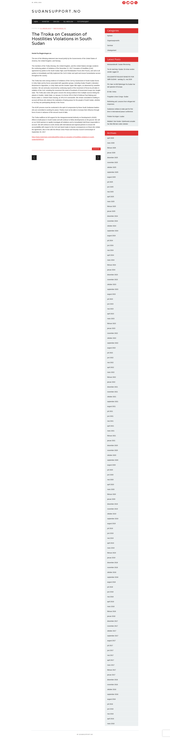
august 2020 (111, 465)
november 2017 (112, 626)
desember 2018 (112, 562)
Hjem (36, 21)
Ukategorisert (111, 50)
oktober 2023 (111, 284)
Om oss (56, 21)
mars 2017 (110, 665)
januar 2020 (111, 499)
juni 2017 (110, 650)
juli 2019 (110, 528)
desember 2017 (112, 621)
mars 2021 (110, 431)
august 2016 (111, 699)
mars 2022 (110, 372)
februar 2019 (111, 553)
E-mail (132, 2)
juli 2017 (110, 645)
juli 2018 (110, 587)
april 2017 (110, 660)
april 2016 (110, 719)
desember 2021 (112, 387)
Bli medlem (68, 21)
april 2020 (110, 484)
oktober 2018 (111, 572)
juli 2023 (110, 299)
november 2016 (112, 684)
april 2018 (110, 601)
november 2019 (112, 509)
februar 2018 (111, 611)
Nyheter (45, 21)
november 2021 (112, 392)
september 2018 (112, 577)
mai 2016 (110, 714)
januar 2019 (111, 558)
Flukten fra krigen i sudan (115, 116)
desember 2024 (112, 216)
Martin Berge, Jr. (59, 28)
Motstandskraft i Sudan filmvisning (118, 64)
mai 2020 (110, 479)
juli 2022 (110, 353)
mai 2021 (110, 421)
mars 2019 (110, 548)
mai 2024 (110, 250)
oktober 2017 (111, 631)
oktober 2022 (111, 338)
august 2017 (111, 640)
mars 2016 (110, 723)
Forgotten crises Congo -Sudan (117, 96)
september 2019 (112, 519)
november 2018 (112, 567)
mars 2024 (110, 260)
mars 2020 (110, 489)
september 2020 (112, 460)
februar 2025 (111, 206)
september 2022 (112, 343)
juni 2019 (110, 533)
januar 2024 (111, 270)
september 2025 (112, 172)
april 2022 (110, 367)
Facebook (124, 2)
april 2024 (110, 255)
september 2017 (112, 636)
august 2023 (111, 294)
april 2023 (110, 314)
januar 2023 (111, 328)
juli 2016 (110, 704)
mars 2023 (110, 318)
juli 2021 (110, 411)
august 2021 (111, 406)
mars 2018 (110, 606)
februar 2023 (111, 323)
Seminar (110, 45)
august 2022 (111, 348)
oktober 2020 (111, 455)
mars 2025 (110, 201)
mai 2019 (110, 538)
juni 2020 (110, 475)
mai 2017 (110, 655)
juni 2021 (110, 416)
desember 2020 (112, 445)
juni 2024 (110, 245)
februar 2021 (111, 436)
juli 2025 (110, 182)
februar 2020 (111, 494)
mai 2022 (110, 362)
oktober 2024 (111, 226)
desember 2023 (112, 275)
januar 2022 (111, 382)
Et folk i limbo (111, 92)
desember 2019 (112, 504)
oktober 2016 (111, 689)
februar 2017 (111, 670)
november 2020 (112, 450)
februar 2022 (111, 377)
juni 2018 (110, 592)
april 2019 (110, 543)
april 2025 (110, 196)
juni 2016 (110, 709)
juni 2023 (110, 304)
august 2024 (111, 235)
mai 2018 (110, 597)
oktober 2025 (111, 167)
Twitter (128, 2)
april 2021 (110, 426)
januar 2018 (111, 616)
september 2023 (112, 289)
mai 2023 (110, 309)
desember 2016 (112, 680)
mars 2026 (110, 143)
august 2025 (111, 177)
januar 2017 (111, 675)
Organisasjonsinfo (113, 40)
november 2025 (112, 162)
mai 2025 (110, 192)
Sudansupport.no (56, 11)
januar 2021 (111, 440)
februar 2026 (111, 148)
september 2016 (112, 694)
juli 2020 (110, 470)
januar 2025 (111, 211)
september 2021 (112, 401)
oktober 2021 (111, 397)
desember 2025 (112, 157)
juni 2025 (110, 187)
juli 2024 (110, 240)
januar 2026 (111, 153)
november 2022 (112, 333)
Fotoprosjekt (83, 21)
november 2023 (112, 279)
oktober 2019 (111, 514)
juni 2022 (110, 357)
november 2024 (112, 221)
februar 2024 (111, 265)
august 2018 (111, 582)
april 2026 (110, 138)
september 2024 (112, 231)
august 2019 (111, 523)
